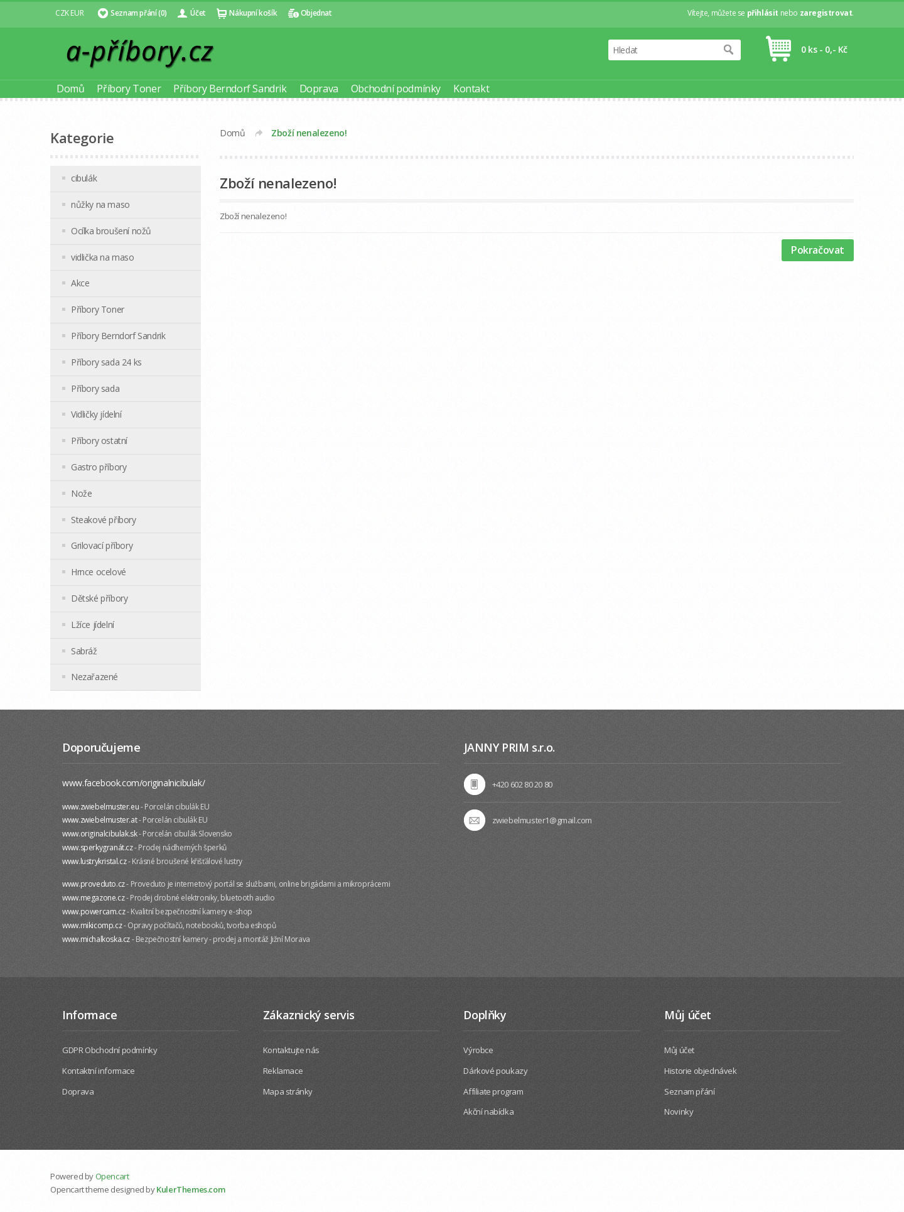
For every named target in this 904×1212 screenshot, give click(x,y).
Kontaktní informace (98, 1070)
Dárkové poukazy (495, 1070)
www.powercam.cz (93, 911)
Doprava (318, 88)
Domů (70, 88)
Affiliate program (493, 1091)
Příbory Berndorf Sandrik (229, 88)
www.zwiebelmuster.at (99, 819)
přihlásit (762, 13)
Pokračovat (817, 250)
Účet (197, 13)
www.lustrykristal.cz (94, 861)
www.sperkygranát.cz (97, 847)
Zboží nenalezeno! (309, 133)
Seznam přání (689, 1091)
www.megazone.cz (93, 897)
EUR (76, 13)
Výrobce (478, 1050)
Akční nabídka (488, 1111)
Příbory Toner (129, 88)
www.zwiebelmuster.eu (100, 806)
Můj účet (679, 1050)
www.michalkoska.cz (96, 939)
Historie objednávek (700, 1070)
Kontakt (471, 88)
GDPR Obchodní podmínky (109, 1050)
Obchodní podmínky (396, 88)
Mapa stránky (288, 1091)
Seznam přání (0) (138, 13)
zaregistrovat (826, 13)
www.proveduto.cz (93, 884)
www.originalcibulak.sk (99, 833)
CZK (62, 13)
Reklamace (283, 1070)
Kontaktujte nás (291, 1050)
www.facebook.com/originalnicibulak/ (133, 783)
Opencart (112, 1176)
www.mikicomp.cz (92, 925)
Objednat (316, 13)
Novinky (678, 1111)
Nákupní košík (253, 13)
